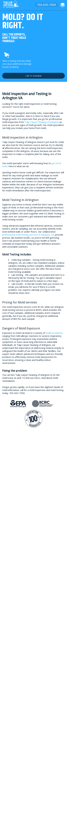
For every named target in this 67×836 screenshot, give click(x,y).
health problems (54, 332)
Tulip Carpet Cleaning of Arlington (42, 121)
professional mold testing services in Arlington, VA (28, 234)
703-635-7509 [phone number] (46, 4)
